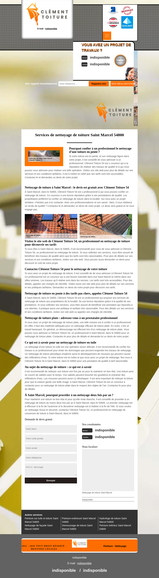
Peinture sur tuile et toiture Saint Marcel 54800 (41, 520)
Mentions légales (44, 549)
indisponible (105, 430)
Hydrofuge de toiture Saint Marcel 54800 (113, 520)
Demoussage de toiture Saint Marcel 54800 (77, 527)
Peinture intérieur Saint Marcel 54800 (115, 527)
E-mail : (47, 29)
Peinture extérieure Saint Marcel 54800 (79, 520)
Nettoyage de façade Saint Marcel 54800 (39, 527)
